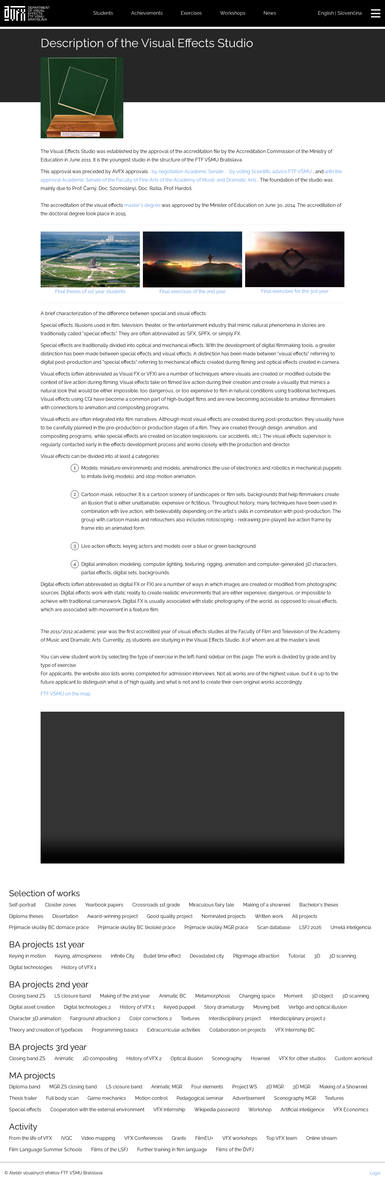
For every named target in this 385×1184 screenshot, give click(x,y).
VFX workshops (239, 1138)
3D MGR (301, 1087)
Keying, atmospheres (78, 956)
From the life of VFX (30, 1138)
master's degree (142, 205)
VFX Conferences (143, 1138)
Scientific (261, 171)
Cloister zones (60, 905)
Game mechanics (107, 1098)
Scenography (227, 1058)
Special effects (25, 1109)
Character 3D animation (35, 1018)
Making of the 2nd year (125, 996)
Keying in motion (27, 956)
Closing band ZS (27, 996)
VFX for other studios (302, 1058)
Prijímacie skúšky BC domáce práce (49, 927)
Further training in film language (172, 1149)
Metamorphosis (212, 996)
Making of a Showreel (343, 1087)
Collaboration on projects (237, 1030)
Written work (269, 916)
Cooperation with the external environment (97, 1109)
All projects (304, 916)
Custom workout (353, 1058)
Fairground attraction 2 (95, 1018)
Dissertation (65, 916)
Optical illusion (187, 1058)
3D (317, 956)
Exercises (191, 13)
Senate (215, 171)
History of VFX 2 (144, 1058)
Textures (190, 1018)
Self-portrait (22, 905)
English (326, 13)
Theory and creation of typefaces (46, 1030)
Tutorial (296, 956)
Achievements (147, 13)
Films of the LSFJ (109, 1149)
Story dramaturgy (224, 1007)
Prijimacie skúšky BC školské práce (136, 927)
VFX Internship (169, 1109)
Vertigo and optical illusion (317, 1007)
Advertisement (249, 1098)
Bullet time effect (162, 956)
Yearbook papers (104, 905)
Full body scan (62, 1098)
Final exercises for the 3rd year (295, 291)
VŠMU (304, 171)
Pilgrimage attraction (256, 956)
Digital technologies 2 (87, 1007)
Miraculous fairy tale (211, 905)
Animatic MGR (166, 1087)
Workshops (232, 13)
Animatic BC (172, 996)
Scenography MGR (295, 1098)
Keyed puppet (179, 1007)
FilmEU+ (204, 1138)
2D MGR (275, 1087)
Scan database (273, 927)
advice (279, 171)
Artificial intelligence (302, 1109)
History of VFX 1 (78, 967)
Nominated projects (224, 916)
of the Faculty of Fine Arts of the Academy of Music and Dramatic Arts (179, 180)
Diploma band (24, 1087)
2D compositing (100, 1058)
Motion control (151, 1098)
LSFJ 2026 (310, 927)
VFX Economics (350, 1109)
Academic (195, 171)
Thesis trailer (23, 1098)
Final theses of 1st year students (90, 291)
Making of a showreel (266, 905)
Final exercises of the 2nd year (192, 291)
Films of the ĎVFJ (235, 1149)
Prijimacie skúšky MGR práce (216, 927)
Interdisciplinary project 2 (297, 1018)
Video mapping (98, 1138)
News (269, 13)
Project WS (244, 1087)
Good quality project (169, 916)
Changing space (257, 996)
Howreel (260, 1058)
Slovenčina (349, 13)
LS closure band (72, 996)
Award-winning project (112, 916)
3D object (322, 996)
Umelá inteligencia (351, 927)
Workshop (260, 1109)
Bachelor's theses (318, 905)
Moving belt (266, 1007)
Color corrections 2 (150, 1018)
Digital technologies (30, 967)
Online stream (321, 1138)
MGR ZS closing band (73, 1087)
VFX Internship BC (295, 1030)
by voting (239, 171)
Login (375, 1173)
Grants (179, 1138)
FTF (292, 171)
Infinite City (122, 956)
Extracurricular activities (173, 1030)
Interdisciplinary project (235, 1018)
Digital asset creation (32, 1007)
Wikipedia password (216, 1109)
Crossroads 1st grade (156, 905)
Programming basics (115, 1030)
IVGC (66, 1138)
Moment (293, 996)
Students (103, 13)
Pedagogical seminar (200, 1098)
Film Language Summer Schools (45, 1149)
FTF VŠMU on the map (66, 694)
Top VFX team (281, 1138)
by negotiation (167, 171)
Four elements (207, 1087)
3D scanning (342, 956)
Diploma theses (26, 916)
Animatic (64, 1058)
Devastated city (207, 956)
